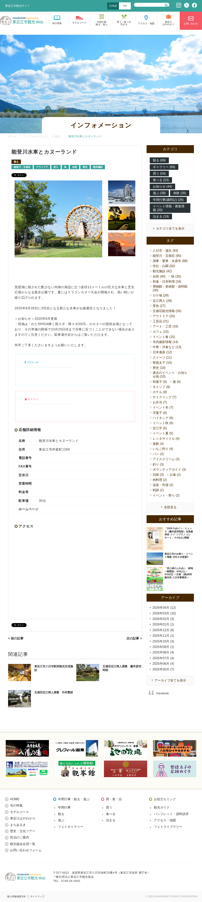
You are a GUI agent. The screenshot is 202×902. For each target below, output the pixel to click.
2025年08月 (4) (163, 652)
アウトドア (42, 167)
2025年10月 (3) (163, 641)
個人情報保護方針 (16, 896)
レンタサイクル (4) (166, 438)
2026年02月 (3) (163, 619)
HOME (15, 799)
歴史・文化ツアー (22, 831)
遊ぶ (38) (159, 193)
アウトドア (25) (164, 316)
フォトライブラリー (168, 826)
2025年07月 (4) (163, 658)
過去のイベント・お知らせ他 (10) (170, 374)
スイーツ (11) (162, 357)
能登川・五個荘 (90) (167, 255)
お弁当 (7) (160, 402)
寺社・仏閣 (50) (164, 266)
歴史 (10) (159, 367)
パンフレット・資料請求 (171, 814)
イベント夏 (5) (163, 433)
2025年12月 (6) (163, 630)
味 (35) (176, 276)
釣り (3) (158, 464)
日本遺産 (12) (162, 352)
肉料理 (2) (160, 479)
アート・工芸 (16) (165, 326)
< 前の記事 (15, 638)
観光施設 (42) (162, 271)
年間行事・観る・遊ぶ (74, 799)
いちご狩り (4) (163, 449)
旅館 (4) (158, 443)
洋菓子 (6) (160, 412)
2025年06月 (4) (163, 663)
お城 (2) (174, 474)
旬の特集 (16, 805)
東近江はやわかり (22, 818)
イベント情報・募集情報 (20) (168, 208)
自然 (74, 167)
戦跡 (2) (158, 490)
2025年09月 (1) (163, 647)
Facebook (162, 693)
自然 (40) (159, 276)
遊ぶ (61, 820)
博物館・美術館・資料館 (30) (170, 288)
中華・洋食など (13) (167, 347)
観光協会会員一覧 (22, 844)
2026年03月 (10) (164, 613)
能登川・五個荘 (22, 167)
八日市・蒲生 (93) (165, 250)
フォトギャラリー (70, 826)
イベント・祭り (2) (166, 495)
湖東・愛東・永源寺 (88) (170, 261)
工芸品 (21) (161, 321)
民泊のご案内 (19, 837)
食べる (110, 814)
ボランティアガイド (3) (169, 469)
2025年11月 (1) (163, 635)
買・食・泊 (114, 799)
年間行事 (64, 807)
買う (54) (159, 173)
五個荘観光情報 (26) (167, 311)
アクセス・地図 (165, 820)
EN (125, 5)
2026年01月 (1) (163, 624)
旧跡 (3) (158, 474)
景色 (85, 167)
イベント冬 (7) (163, 407)
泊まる (110, 820)
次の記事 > (134, 638)
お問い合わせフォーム (26, 850)
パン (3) (158, 454)
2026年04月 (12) (164, 607)
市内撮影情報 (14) (165, 342)
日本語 (113, 5)
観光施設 (98, 167)
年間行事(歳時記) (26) (168, 199)
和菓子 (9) (160, 381)
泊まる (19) (161, 216)
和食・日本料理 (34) (167, 281)
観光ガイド (162, 807)
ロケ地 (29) (161, 295)
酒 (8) (176, 381)
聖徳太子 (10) (162, 362)
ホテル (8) (160, 392)
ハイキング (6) (163, 418)
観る (16, 161)
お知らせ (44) (162, 186)
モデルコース (19, 812)
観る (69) (159, 160)
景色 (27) (159, 306)
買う (109, 807)
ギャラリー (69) (164, 167)
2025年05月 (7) (163, 669)
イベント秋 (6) (163, 423)
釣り (56, 167)
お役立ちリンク (165, 799)
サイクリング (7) (164, 397)
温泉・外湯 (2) (163, 485)
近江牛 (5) (160, 428)
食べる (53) (161, 180)
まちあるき (18, 824)
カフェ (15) (161, 331)
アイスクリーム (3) (166, 459)
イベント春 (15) (164, 336)
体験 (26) (179, 193)
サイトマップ (37, 896)
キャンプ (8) (161, 387)
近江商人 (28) (162, 300)
